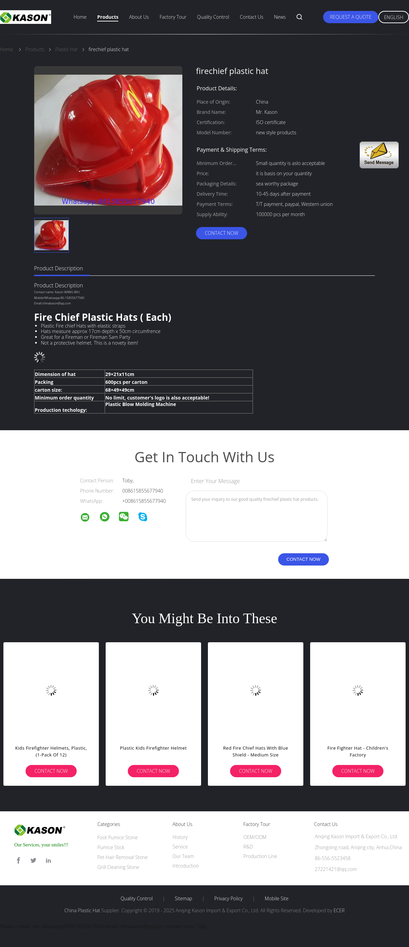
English (393, 17)
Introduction (185, 865)
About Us (139, 17)
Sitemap (183, 898)
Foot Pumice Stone (117, 837)
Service (180, 846)
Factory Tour (173, 17)
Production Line (260, 856)
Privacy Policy (228, 898)
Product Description (58, 268)
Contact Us (251, 17)
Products (107, 17)
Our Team (183, 856)
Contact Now (221, 233)
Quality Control (213, 17)
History (180, 837)
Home (80, 17)
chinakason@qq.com (56, 303)
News (280, 17)
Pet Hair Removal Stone (122, 857)
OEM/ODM (255, 837)
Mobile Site (276, 898)
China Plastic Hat (82, 910)
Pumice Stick (110, 847)
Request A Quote (351, 17)
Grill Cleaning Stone (118, 867)
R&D (248, 846)
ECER (339, 910)
